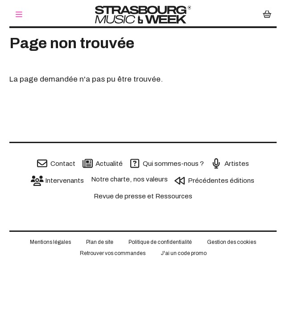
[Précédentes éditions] (214, 181)
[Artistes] (230, 163)
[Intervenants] (58, 181)
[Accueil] (143, 15)
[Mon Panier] (267, 15)
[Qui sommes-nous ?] (167, 163)
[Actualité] (103, 163)
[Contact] (56, 163)
